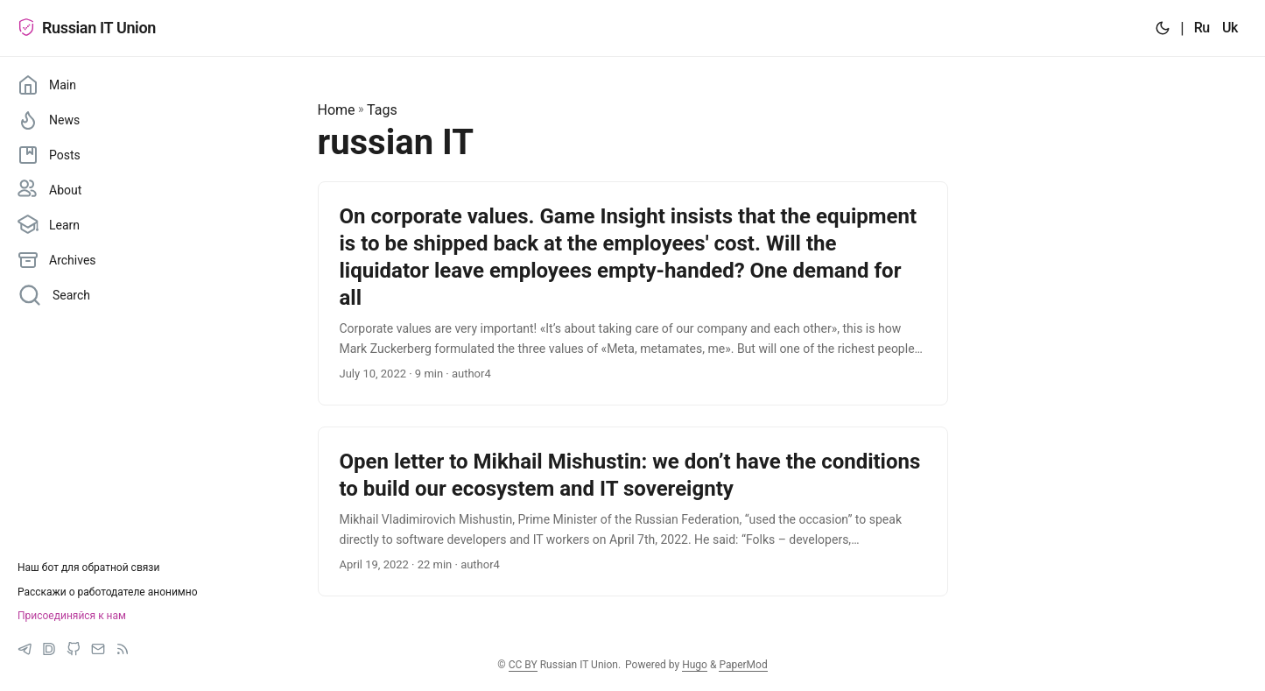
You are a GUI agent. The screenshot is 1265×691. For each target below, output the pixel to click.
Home (336, 110)
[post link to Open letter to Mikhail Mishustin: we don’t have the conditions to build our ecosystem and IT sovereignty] (633, 511)
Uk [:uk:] (1230, 27)
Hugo (694, 665)
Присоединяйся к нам (72, 616)
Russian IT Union (87, 27)
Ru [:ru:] (1202, 27)
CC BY (523, 665)
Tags (382, 110)
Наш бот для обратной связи (88, 567)
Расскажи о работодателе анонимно (108, 592)
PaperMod (743, 665)
